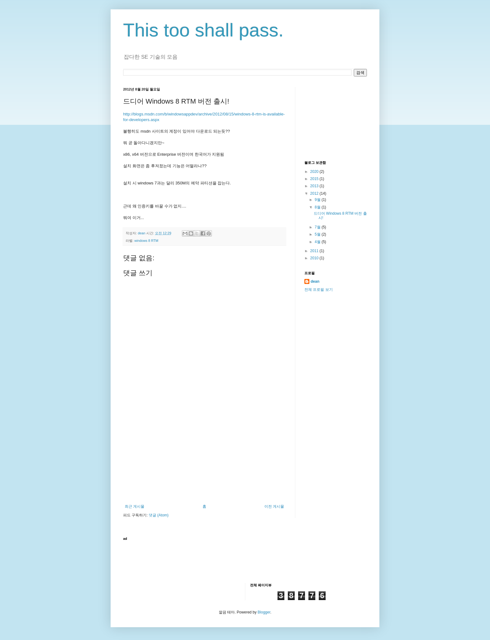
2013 (315, 186)
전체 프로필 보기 (318, 289)
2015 (315, 179)
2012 (315, 193)
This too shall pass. (203, 30)
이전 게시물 (274, 506)
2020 (315, 171)
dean (315, 281)
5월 (318, 234)
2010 (315, 258)
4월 (318, 242)
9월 (318, 200)
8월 (318, 207)
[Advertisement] (204, 457)
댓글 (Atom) (158, 515)
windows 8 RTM (146, 240)
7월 (318, 227)
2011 (315, 251)
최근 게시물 (134, 506)
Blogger (264, 612)
